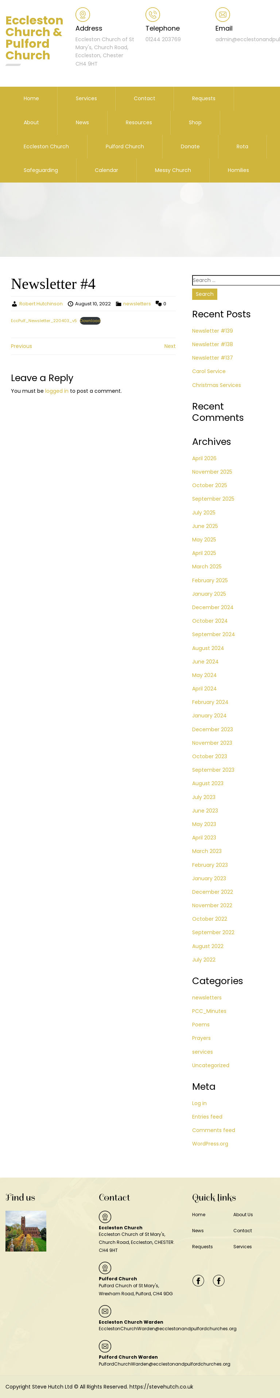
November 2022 (212, 905)
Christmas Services (216, 385)
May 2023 (204, 824)
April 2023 (204, 837)
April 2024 (204, 688)
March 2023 (207, 851)
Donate (190, 146)
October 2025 (209, 485)
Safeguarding (41, 170)
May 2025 (204, 539)
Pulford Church (125, 146)
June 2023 (205, 810)
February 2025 (210, 580)
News (82, 122)
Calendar (106, 170)
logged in (57, 391)
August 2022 (207, 946)
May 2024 (204, 675)
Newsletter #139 (212, 330)
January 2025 (209, 594)
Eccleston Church (46, 146)
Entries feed (207, 1116)
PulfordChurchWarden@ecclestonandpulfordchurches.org (164, 1364)
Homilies (238, 170)
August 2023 (207, 783)
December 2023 (212, 729)
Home (31, 98)
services (202, 1052)
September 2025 (213, 498)
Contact (144, 98)
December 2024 (213, 607)
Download (90, 321)
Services (86, 98)
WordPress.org (210, 1143)
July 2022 (203, 959)
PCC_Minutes (209, 1011)
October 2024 (210, 620)
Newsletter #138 (212, 344)
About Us (243, 1214)
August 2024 (208, 648)
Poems (201, 1024)
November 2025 (212, 471)
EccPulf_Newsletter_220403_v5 (44, 321)
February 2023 (210, 865)
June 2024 (205, 661)
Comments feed (213, 1130)
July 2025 (203, 512)
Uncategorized (210, 1065)
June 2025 (205, 526)
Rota (242, 146)
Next (170, 346)
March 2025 (207, 566)
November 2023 (212, 743)
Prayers (201, 1038)
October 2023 (209, 756)
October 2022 (209, 919)
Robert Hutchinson (41, 303)
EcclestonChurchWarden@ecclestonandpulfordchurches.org (168, 1328)
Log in (199, 1103)
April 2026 (204, 458)
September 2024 (213, 634)
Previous (21, 346)
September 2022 (213, 932)
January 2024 (209, 715)
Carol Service (209, 371)
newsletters (137, 303)
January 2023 (209, 878)
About (31, 122)
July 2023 (203, 797)
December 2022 (212, 892)
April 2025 (204, 553)
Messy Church (173, 170)
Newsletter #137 (212, 357)
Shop (195, 122)
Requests (203, 98)
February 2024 (210, 702)
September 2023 (213, 770)
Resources (139, 122)
